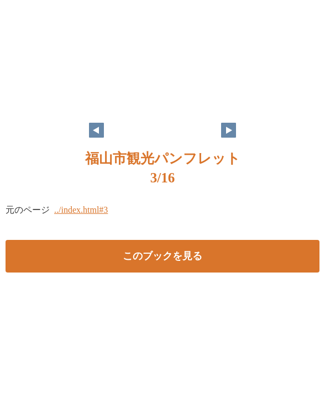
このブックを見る (162, 255)
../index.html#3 (81, 209)
